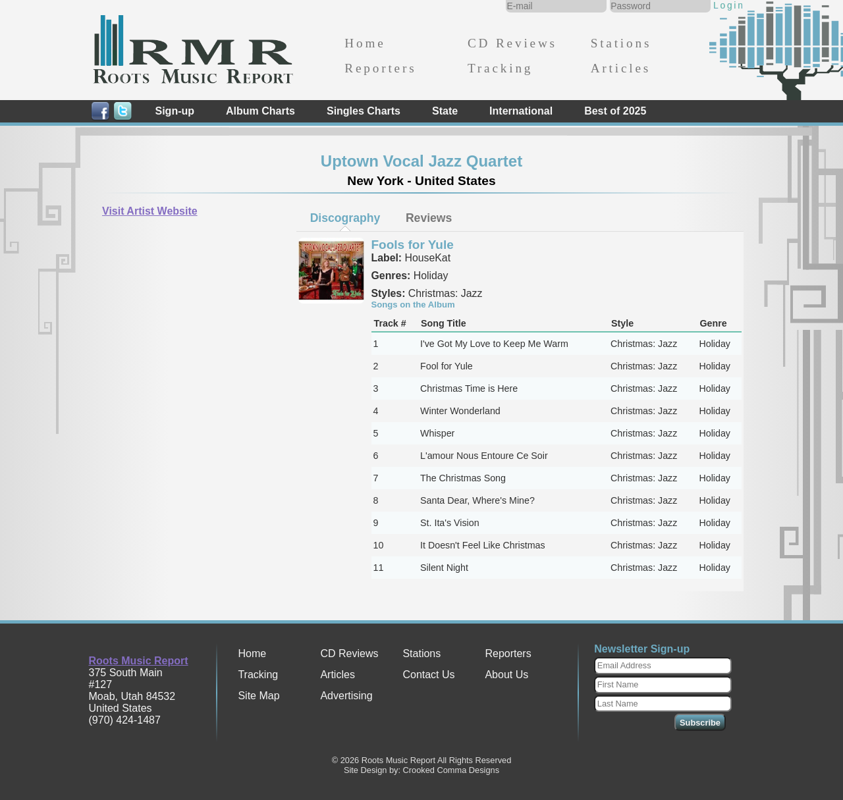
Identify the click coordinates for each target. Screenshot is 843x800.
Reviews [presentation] (429, 218)
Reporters (380, 68)
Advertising (346, 695)
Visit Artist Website (150, 211)
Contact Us (428, 674)
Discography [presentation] (345, 218)
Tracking (500, 68)
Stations (621, 43)
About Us (506, 674)
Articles (621, 68)
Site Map (258, 695)
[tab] (345, 218)
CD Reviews (512, 43)
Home (364, 43)
